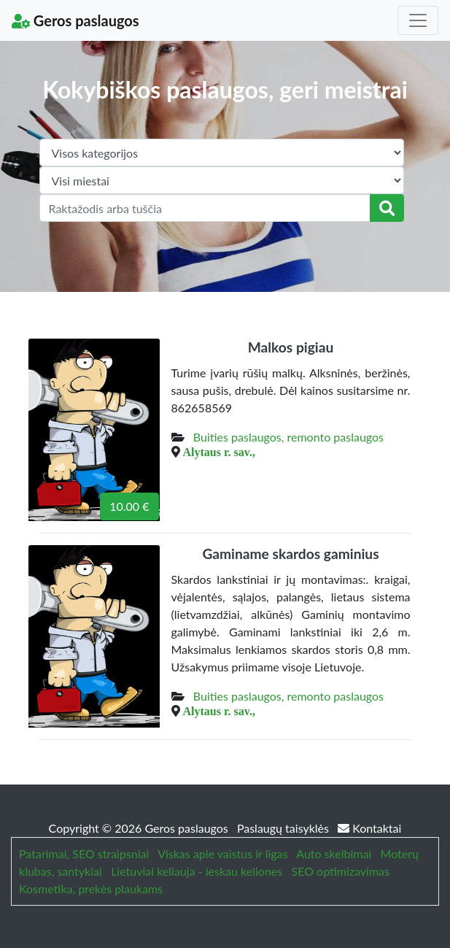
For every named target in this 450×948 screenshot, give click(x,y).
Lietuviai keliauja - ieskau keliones (196, 871)
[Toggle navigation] (417, 20)
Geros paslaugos (75, 20)
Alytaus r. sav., (219, 452)
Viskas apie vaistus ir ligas (222, 853)
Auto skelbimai (333, 853)
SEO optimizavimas (340, 871)
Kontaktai (369, 828)
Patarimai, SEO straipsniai (84, 853)
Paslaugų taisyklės (284, 828)
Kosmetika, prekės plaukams (91, 888)
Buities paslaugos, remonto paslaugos (288, 437)
